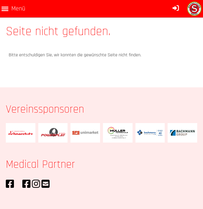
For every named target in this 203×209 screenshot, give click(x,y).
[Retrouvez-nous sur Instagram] (36, 184)
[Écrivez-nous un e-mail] (45, 184)
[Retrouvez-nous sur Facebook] (10, 184)
